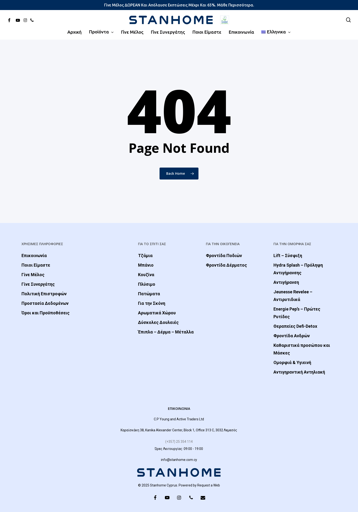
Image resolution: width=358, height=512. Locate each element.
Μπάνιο (146, 265)
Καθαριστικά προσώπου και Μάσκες (301, 349)
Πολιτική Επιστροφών (44, 293)
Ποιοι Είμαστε (35, 265)
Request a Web (208, 485)
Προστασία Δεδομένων (45, 303)
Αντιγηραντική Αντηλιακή (299, 372)
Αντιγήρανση (286, 282)
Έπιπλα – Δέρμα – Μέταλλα (166, 331)
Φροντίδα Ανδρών (291, 335)
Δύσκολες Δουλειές (158, 322)
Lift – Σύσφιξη (287, 255)
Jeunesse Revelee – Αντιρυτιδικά (292, 295)
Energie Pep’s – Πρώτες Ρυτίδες (296, 312)
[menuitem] (276, 32)
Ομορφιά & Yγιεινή (292, 362)
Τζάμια (145, 255)
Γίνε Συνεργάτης (38, 284)
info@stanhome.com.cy (179, 460)
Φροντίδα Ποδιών (224, 255)
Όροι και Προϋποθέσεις (45, 312)
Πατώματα (149, 293)
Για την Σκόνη (151, 303)
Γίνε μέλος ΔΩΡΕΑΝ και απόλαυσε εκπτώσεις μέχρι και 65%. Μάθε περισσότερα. (179, 5)
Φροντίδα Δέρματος (226, 265)
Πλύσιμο (146, 284)
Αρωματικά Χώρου (157, 312)
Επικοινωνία (34, 255)
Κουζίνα (146, 274)
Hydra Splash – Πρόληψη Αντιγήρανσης (298, 269)
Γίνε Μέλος (32, 274)
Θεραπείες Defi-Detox (295, 326)
